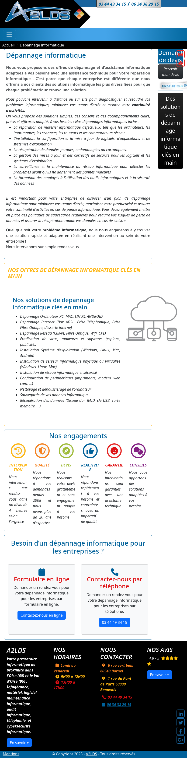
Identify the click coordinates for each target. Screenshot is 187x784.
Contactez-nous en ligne (42, 615)
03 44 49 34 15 (114, 622)
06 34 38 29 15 (115, 704)
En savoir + (19, 742)
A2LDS (91, 753)
